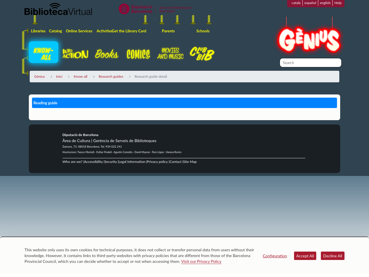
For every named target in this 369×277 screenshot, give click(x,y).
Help (338, 3)
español (310, 3)
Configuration (275, 255)
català (296, 3)
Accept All (305, 255)
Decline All (332, 255)
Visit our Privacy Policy (201, 261)
